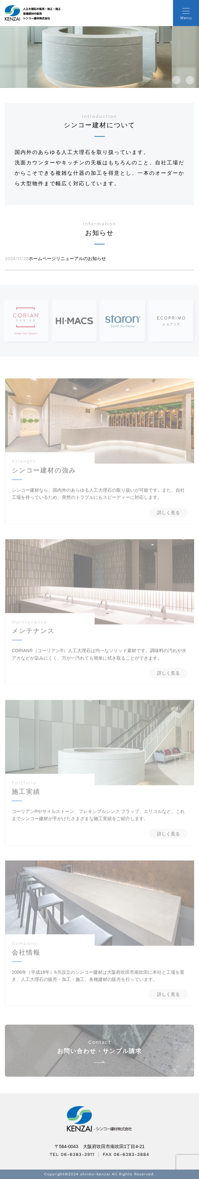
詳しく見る (168, 518)
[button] (176, 80)
